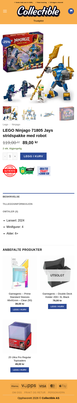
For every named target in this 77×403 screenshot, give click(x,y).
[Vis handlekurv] (71, 11)
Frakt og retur (35, 392)
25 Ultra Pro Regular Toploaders (19, 359)
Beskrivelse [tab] (11, 196)
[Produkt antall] (10, 156)
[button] (5, 11)
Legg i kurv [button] (19, 309)
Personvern (56, 392)
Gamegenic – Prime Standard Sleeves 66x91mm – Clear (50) (19, 297)
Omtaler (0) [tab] (10, 211)
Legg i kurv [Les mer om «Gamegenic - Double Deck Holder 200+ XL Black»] (57, 306)
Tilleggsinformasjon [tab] (17, 204)
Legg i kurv (33, 156)
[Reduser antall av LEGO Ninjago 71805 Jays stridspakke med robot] (5, 156)
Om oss (17, 392)
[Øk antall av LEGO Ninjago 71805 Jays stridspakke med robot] (15, 156)
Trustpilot (38, 20)
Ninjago (16, 124)
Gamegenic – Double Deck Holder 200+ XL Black (57, 295)
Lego (5, 124)
